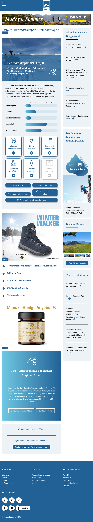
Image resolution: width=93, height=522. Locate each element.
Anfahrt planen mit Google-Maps (31, 200)
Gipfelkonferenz (38, 480)
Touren (4, 478)
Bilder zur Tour (31, 150)
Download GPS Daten (13, 172)
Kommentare (18, 185)
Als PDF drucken (45, 185)
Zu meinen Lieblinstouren (18, 194)
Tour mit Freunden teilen (45, 192)
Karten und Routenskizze (49, 150)
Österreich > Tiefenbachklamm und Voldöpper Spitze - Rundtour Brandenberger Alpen (75, 314)
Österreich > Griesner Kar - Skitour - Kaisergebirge (77, 349)
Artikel (35, 483)
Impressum (67, 478)
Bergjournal (36, 478)
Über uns (5, 475)
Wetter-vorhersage (31, 172)
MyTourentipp (7, 483)
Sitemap (66, 486)
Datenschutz (68, 480)
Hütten (4, 480)
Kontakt (66, 475)
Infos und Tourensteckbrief (14, 150)
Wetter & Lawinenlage (41, 475)
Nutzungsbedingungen (71, 483)
